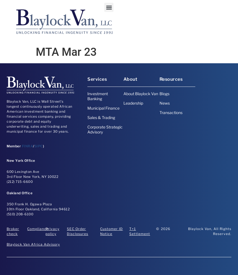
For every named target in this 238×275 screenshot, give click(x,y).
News (164, 103)
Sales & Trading (101, 117)
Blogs (164, 93)
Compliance (38, 229)
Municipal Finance (103, 108)
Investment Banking (97, 96)
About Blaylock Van (140, 93)
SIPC (38, 146)
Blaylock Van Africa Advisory (33, 244)
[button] (108, 7)
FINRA (27, 146)
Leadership (133, 103)
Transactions (171, 112)
